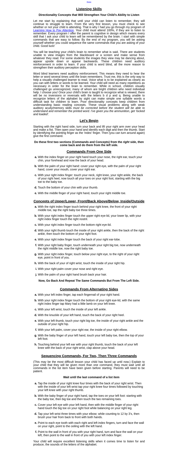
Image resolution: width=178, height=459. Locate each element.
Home (89, 2)
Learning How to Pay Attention (53, 30)
